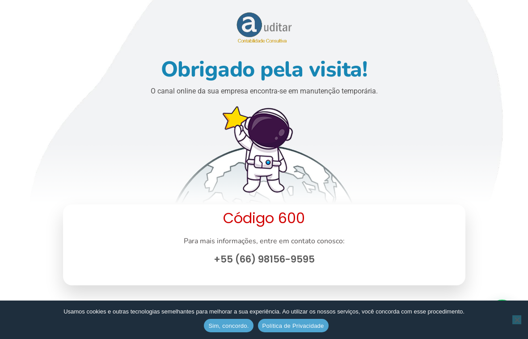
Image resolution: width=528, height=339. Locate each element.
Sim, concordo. (228, 325)
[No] (516, 319)
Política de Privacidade (293, 325)
